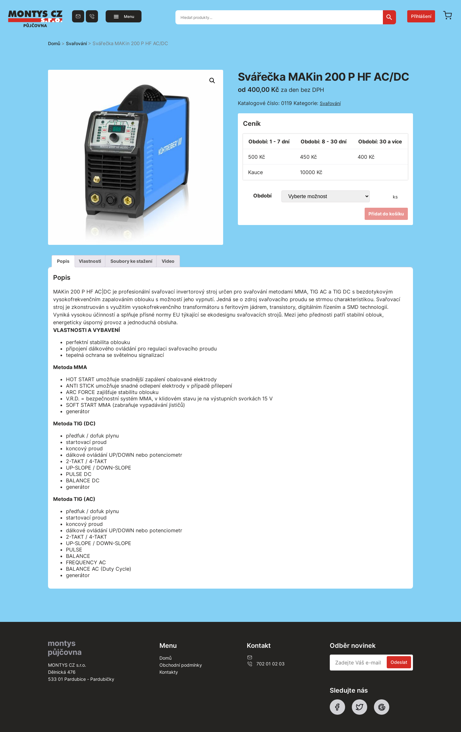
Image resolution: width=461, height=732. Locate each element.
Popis (63, 261)
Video (168, 261)
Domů (54, 43)
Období (262, 195)
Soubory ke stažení (131, 261)
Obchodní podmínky (180, 665)
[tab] (63, 261)
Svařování (76, 43)
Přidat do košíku (386, 213)
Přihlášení (421, 16)
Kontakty (168, 672)
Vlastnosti (90, 261)
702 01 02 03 (266, 664)
